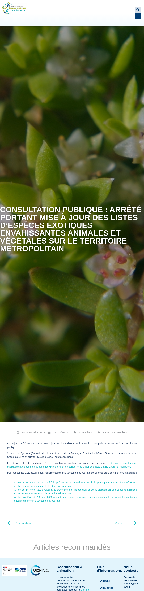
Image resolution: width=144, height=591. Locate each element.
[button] (138, 10)
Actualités (85, 432)
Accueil (105, 580)
